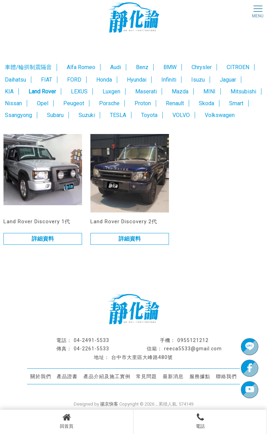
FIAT (46, 79)
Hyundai (136, 79)
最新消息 (173, 376)
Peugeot (73, 103)
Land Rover (42, 91)
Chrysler (202, 67)
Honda (104, 79)
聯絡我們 (226, 376)
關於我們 (40, 376)
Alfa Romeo (81, 67)
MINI (209, 91)
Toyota (149, 115)
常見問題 (146, 376)
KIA (9, 91)
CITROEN (238, 67)
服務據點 (199, 376)
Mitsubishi (243, 91)
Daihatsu (15, 79)
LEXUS (79, 91)
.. (156, 404)
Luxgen (111, 91)
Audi (115, 67)
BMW (170, 67)
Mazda (180, 91)
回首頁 (66, 421)
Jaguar (228, 79)
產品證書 (67, 376)
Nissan (13, 103)
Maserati (146, 91)
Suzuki (87, 115)
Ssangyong (18, 115)
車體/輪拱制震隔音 (28, 67)
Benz (142, 67)
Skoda (206, 103)
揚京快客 (109, 404)
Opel (42, 103)
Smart (236, 103)
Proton (143, 103)
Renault (175, 103)
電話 (200, 421)
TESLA (118, 115)
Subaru (55, 115)
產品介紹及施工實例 (106, 376)
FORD (74, 79)
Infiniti (168, 79)
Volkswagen (220, 115)
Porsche (109, 103)
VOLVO (181, 115)
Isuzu (198, 79)
